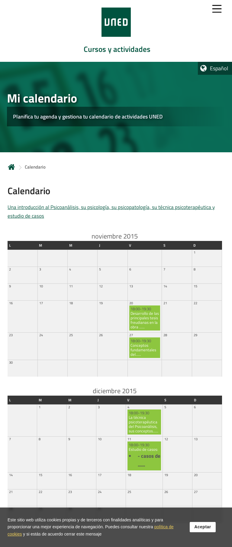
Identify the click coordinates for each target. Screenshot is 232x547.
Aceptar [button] (202, 527)
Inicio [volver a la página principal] (11, 166)
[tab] (116, 31)
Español (219, 68)
